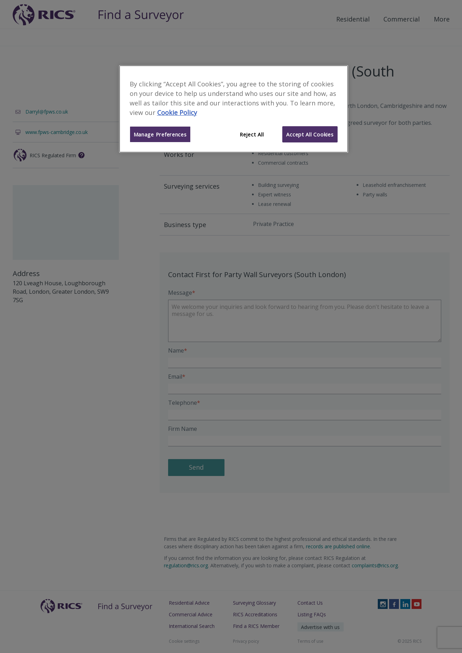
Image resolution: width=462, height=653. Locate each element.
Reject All (252, 134)
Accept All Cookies (309, 134)
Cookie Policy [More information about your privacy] (177, 112)
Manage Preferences (160, 134)
